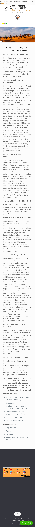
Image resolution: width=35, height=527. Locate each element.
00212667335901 (18, 6)
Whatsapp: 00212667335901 (18, 8)
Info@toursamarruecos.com (18, 10)
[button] (26, 523)
